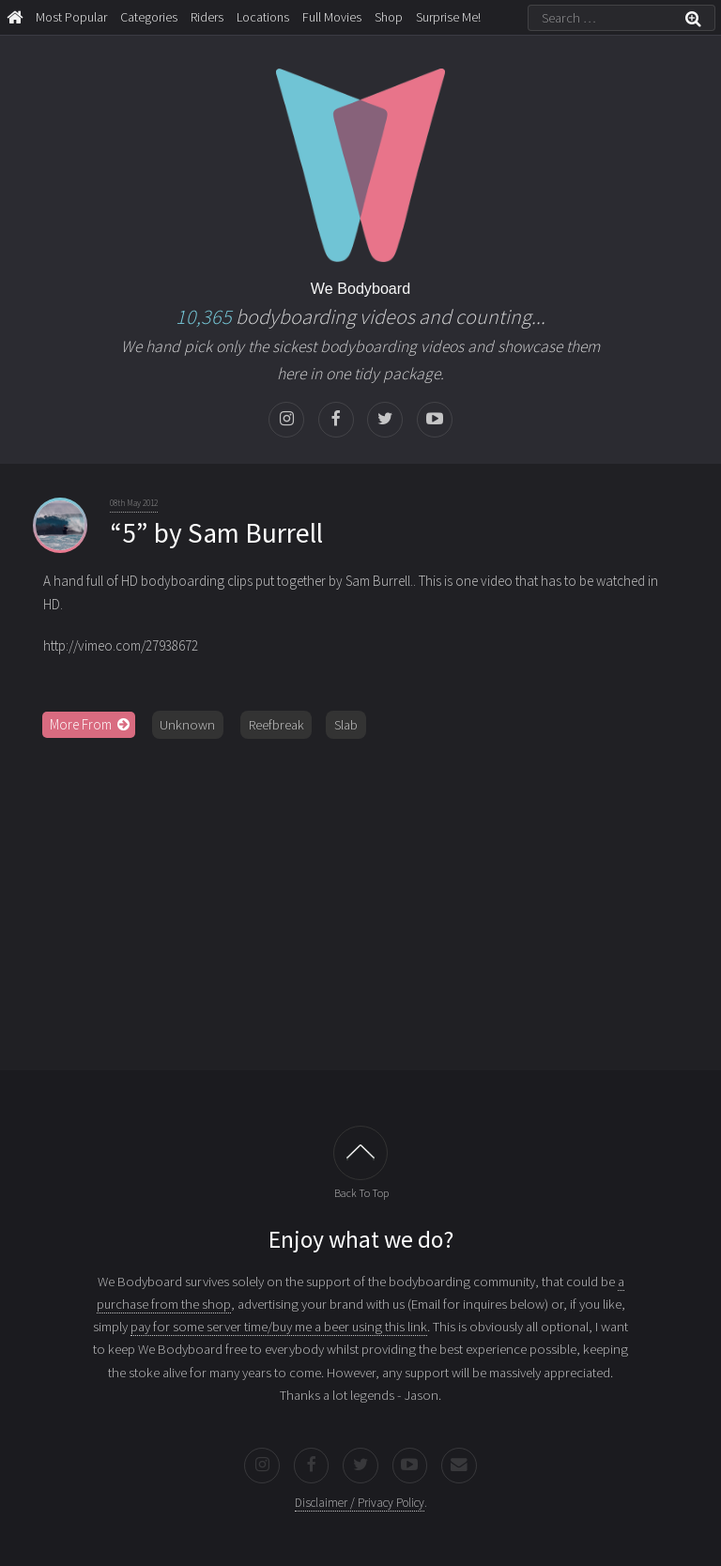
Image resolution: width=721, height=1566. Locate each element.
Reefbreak (276, 724)
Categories (148, 16)
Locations (263, 16)
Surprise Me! (448, 16)
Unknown (187, 724)
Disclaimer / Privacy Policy (359, 1503)
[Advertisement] (360, 897)
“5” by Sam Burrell (216, 532)
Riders (207, 16)
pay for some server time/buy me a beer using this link (278, 1326)
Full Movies (331, 16)
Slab (346, 724)
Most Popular (71, 16)
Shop (389, 16)
